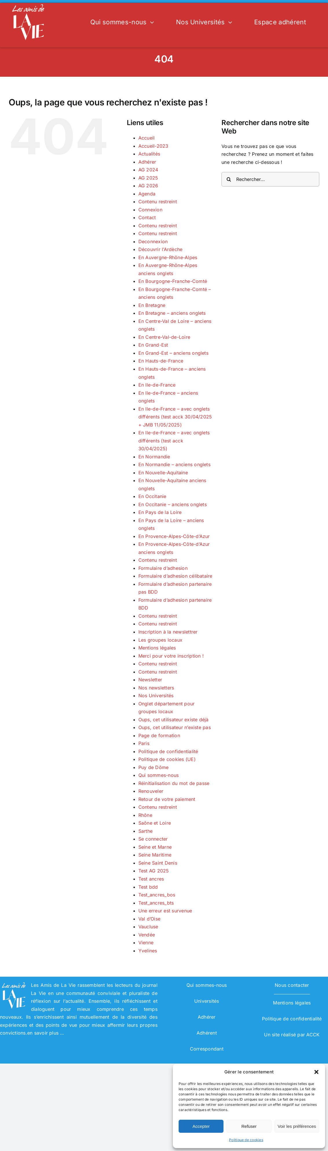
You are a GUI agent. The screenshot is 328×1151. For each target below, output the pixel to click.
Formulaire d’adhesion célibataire (175, 576)
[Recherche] (228, 179)
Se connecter (153, 839)
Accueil (146, 138)
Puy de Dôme (153, 767)
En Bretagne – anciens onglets (172, 313)
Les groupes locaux (160, 640)
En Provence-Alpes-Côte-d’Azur (174, 536)
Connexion (150, 210)
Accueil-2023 (153, 146)
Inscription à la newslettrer (168, 632)
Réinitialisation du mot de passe (174, 783)
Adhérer (147, 162)
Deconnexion (153, 241)
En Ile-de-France (157, 385)
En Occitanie (152, 496)
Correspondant (206, 1049)
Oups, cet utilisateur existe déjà (173, 719)
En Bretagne (152, 305)
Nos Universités (156, 695)
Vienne (145, 942)
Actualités (149, 154)
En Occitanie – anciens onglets (172, 504)
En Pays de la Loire (160, 512)
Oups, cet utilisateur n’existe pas (174, 727)
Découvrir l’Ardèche (160, 249)
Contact (147, 217)
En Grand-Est (153, 345)
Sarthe (145, 831)
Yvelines (147, 951)
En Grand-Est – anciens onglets (173, 353)
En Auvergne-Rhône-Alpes (167, 257)
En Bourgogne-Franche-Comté (172, 281)
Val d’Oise (149, 919)
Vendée (146, 935)
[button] (316, 1072)
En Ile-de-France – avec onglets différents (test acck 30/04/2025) (174, 440)
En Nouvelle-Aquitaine (163, 472)
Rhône (145, 815)
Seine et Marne (155, 847)
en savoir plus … (45, 1033)
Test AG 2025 (153, 871)
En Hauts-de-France (160, 361)
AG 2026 (148, 186)
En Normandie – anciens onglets (174, 464)
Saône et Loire (154, 823)
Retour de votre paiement (166, 799)
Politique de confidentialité (168, 751)
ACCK (313, 1034)
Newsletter (150, 679)
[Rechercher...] (270, 179)
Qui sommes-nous (158, 775)
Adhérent (207, 1033)
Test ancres (151, 879)
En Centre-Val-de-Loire (164, 337)
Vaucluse (148, 926)
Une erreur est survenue (165, 911)
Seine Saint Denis (157, 863)
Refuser (249, 1126)
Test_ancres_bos (156, 895)
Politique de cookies (246, 1140)
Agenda (146, 194)
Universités (206, 1001)
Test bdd (148, 887)
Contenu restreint (157, 201)
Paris (143, 743)
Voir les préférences (297, 1126)
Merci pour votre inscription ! (171, 656)
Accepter (201, 1126)
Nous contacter (292, 985)
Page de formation (159, 735)
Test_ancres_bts (156, 903)
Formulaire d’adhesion (163, 568)
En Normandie (154, 457)
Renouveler (150, 791)
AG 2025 (148, 178)
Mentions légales (157, 648)
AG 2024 (148, 170)
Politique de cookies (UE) (167, 759)
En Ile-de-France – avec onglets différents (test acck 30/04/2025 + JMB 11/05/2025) (175, 417)
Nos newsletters (156, 688)
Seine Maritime (154, 855)
